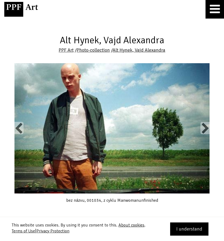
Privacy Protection (52, 231)
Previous (19, 128)
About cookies (131, 225)
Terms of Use (23, 231)
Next (205, 128)
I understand (189, 229)
